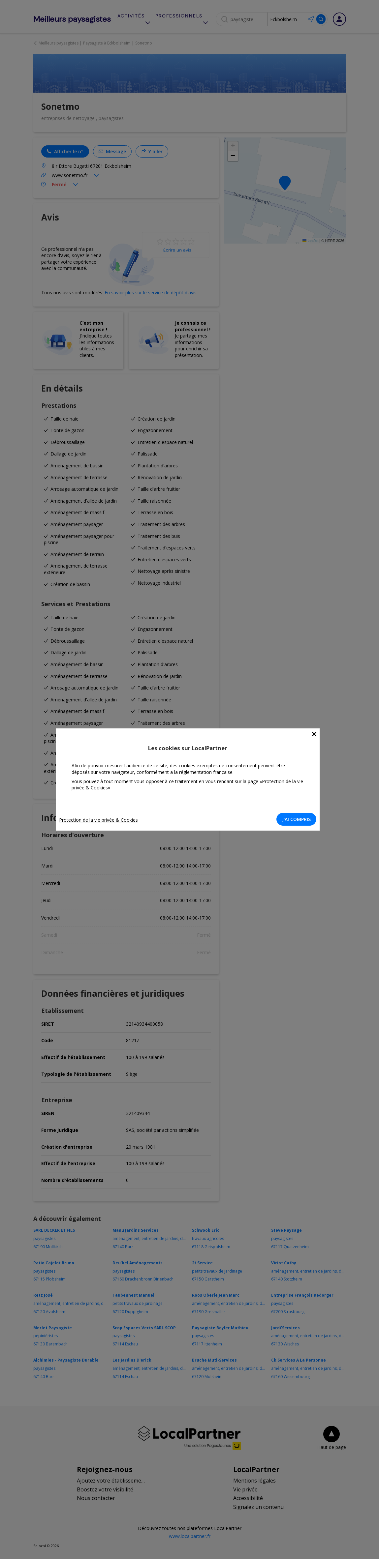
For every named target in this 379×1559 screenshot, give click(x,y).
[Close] (316, 734)
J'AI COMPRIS (298, 819)
